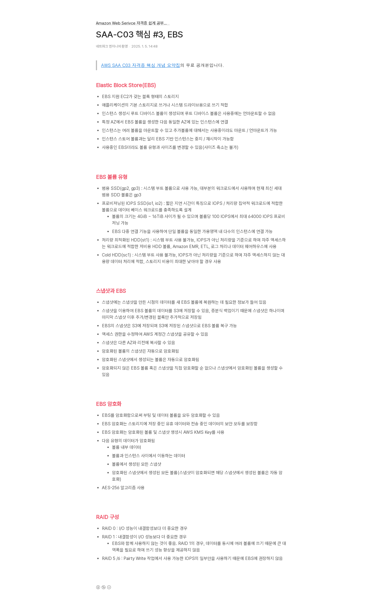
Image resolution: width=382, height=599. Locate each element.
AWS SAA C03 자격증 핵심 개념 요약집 (140, 65)
